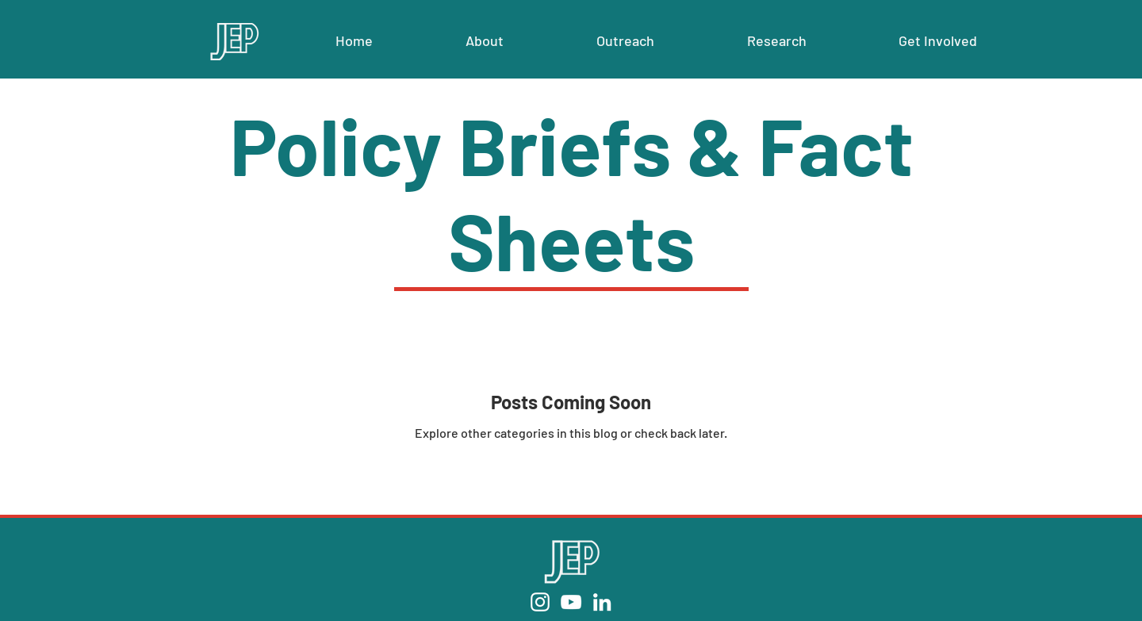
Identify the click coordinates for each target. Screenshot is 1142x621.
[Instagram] (540, 602)
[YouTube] (571, 602)
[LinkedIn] (602, 602)
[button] (484, 40)
